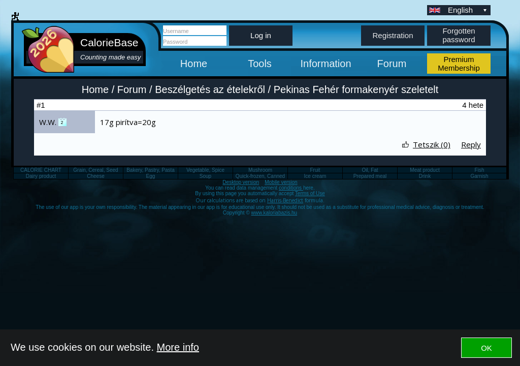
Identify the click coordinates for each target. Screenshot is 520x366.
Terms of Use (310, 193)
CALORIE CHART (40, 170)
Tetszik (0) (431, 144)
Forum (392, 63)
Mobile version (281, 182)
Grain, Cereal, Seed (95, 170)
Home (193, 63)
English (468, 10)
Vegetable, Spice (205, 170)
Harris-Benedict (285, 200)
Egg (150, 176)
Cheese (95, 176)
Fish (479, 170)
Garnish (479, 176)
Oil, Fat (370, 170)
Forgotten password (458, 35)
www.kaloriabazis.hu (274, 213)
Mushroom (260, 170)
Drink (425, 176)
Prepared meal (370, 176)
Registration (392, 35)
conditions (291, 188)
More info (178, 347)
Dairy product (41, 176)
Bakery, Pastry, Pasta (150, 170)
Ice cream (315, 176)
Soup (205, 176)
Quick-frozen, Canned (260, 176)
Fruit (315, 170)
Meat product (424, 170)
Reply (471, 144)
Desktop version (240, 182)
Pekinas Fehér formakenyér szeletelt (356, 89)
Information (325, 63)
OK (486, 348)
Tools (260, 63)
